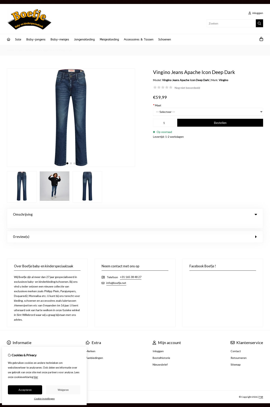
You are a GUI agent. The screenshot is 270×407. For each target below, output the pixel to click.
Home (10, 50)
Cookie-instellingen (44, 398)
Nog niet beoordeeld (187, 87)
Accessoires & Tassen (138, 39)
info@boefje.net (116, 274)
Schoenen (164, 39)
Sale (18, 39)
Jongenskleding (84, 39)
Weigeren (63, 389)
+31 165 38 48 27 (130, 268)
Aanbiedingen (94, 349)
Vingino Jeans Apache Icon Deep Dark (48, 50)
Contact (236, 343)
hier (36, 377)
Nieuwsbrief (160, 356)
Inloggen (158, 343)
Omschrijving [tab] (135, 214)
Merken (90, 343)
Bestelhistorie (161, 349)
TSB (261, 388)
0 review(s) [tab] (135, 228)
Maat (157, 105)
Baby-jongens (35, 39)
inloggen (256, 13)
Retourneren (239, 349)
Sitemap (236, 356)
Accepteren (25, 389)
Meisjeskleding (109, 39)
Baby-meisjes (59, 39)
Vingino (223, 80)
